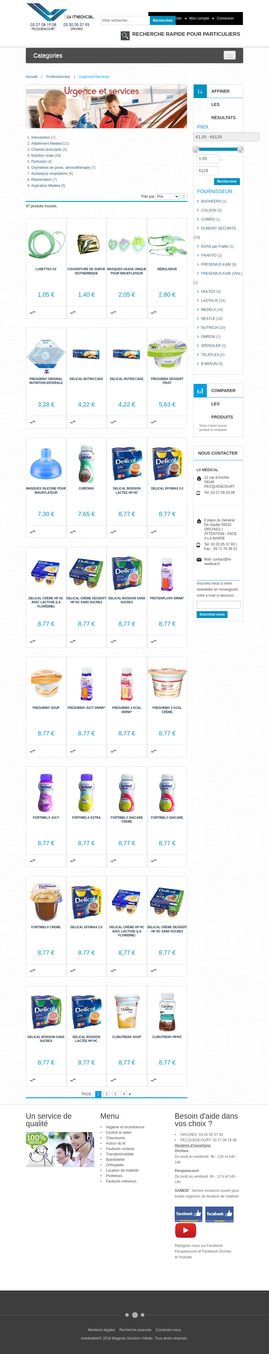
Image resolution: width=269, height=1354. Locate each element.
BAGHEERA (211, 201)
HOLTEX (208, 291)
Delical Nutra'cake (86, 379)
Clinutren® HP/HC (167, 1037)
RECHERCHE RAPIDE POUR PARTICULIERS (185, 34)
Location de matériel (122, 1170)
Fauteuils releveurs (121, 1181)
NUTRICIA (210, 328)
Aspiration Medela (45, 186)
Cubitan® (86, 488)
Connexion (225, 18)
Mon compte (199, 18)
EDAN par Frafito (214, 246)
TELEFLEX (210, 355)
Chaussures (115, 1138)
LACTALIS (209, 300)
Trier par (147, 196)
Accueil (32, 77)
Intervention (40, 137)
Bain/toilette (115, 1160)
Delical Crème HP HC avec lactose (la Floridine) (46, 602)
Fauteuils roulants (120, 1149)
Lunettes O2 (46, 269)
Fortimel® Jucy (46, 817)
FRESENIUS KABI (216, 264)
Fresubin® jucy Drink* (86, 707)
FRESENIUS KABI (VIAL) (221, 273)
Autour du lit (115, 1143)
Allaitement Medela (46, 143)
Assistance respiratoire (49, 174)
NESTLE (208, 319)
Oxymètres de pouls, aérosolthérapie (60, 167)
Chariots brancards (46, 149)
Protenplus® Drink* (167, 598)
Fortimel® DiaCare (167, 817)
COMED (208, 219)
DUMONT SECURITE (218, 228)
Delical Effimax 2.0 (167, 488)
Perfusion (39, 161)
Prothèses (114, 1176)
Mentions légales (101, 1330)
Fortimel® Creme (46, 927)
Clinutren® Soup (126, 1037)
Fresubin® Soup (45, 707)
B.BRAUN (209, 364)
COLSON (208, 210)
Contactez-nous (168, 1330)
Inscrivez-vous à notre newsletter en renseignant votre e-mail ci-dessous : (217, 589)
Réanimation (41, 180)
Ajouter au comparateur (32, 312)
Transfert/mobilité (120, 1154)
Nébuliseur (167, 269)
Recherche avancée (135, 1330)
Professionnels (58, 77)
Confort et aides (118, 1132)
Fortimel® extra (86, 817)
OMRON (208, 337)
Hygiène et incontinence (125, 1127)
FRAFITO (208, 255)
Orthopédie (115, 1165)
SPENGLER (211, 346)
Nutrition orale (42, 155)
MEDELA (208, 310)
